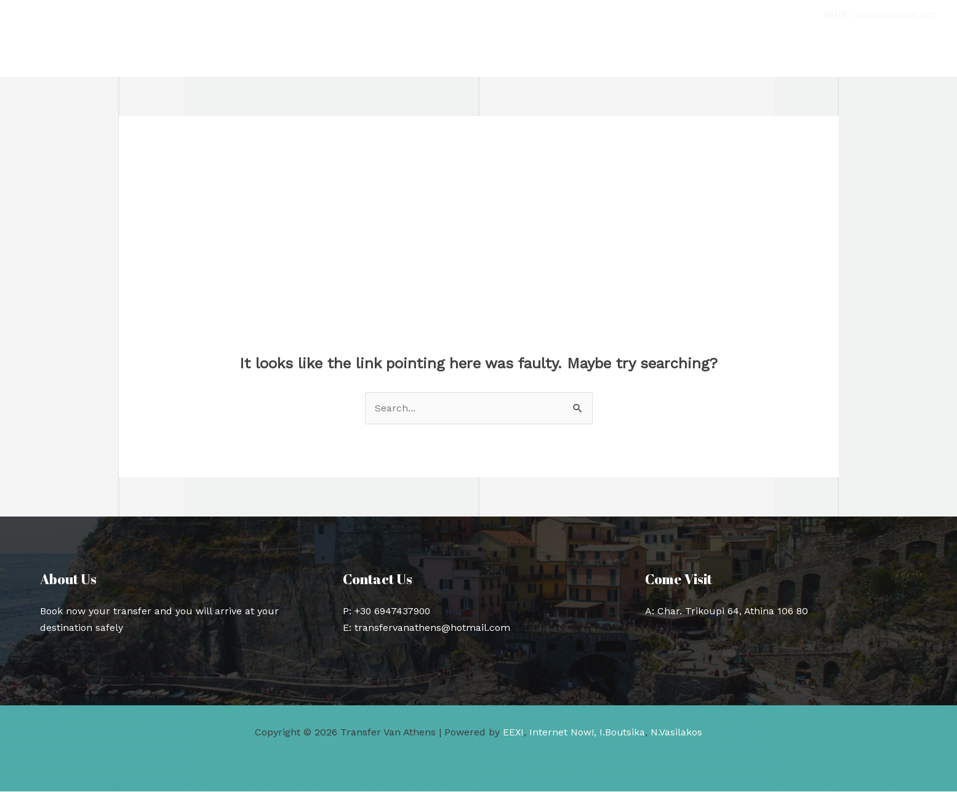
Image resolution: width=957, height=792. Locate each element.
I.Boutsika (622, 733)
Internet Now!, (562, 733)
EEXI (513, 733)
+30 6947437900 (393, 611)
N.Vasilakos (677, 733)
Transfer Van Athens (124, 53)
